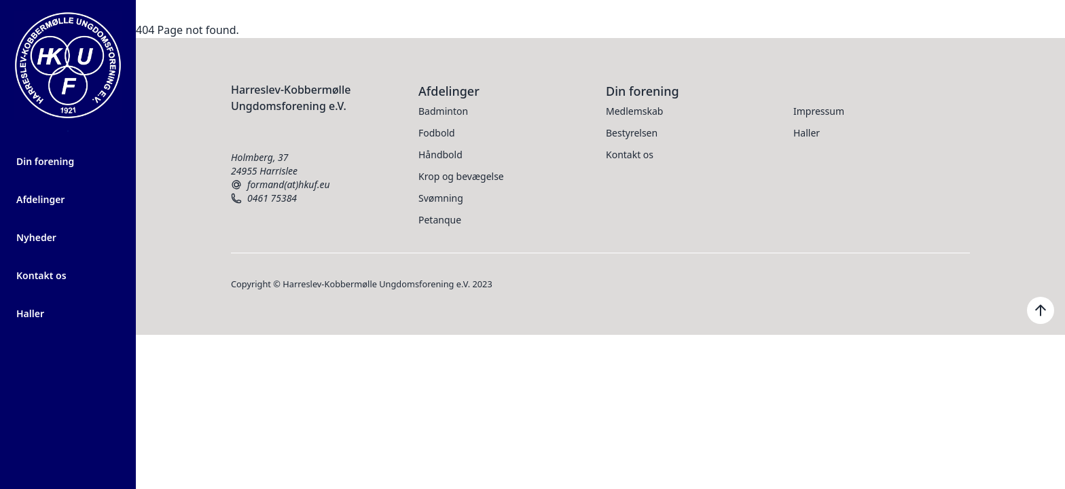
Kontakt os (41, 275)
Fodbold (436, 132)
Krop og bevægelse (461, 176)
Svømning (440, 198)
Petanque (439, 219)
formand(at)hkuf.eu (280, 185)
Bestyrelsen (631, 132)
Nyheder (36, 237)
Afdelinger (40, 199)
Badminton (443, 111)
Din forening (45, 161)
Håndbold (440, 154)
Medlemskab (634, 111)
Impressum (818, 111)
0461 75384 (264, 198)
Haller (30, 313)
